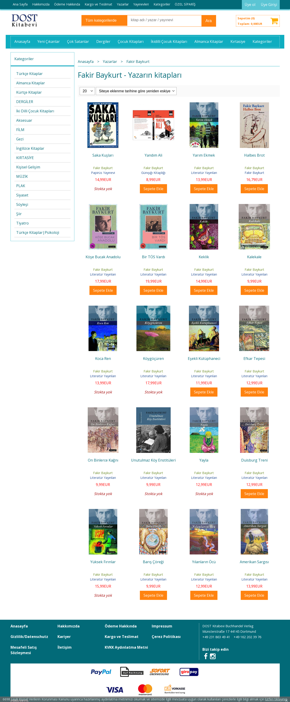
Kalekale (254, 256)
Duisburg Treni (254, 460)
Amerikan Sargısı (254, 561)
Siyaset (22, 195)
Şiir (19, 213)
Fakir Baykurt (103, 168)
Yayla (203, 460)
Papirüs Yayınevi (103, 172)
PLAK (20, 185)
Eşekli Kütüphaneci (204, 358)
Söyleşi (22, 204)
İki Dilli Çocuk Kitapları (35, 111)
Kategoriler (24, 58)
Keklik (204, 256)
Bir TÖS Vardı (153, 256)
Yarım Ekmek (204, 155)
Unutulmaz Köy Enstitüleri (153, 460)
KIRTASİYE (25, 157)
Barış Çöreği (153, 561)
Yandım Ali (153, 155)
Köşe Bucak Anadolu (103, 256)
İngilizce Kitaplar (30, 148)
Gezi (20, 139)
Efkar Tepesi (254, 358)
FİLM (20, 129)
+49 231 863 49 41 (216, 637)
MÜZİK (22, 176)
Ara (209, 20)
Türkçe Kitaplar (29, 73)
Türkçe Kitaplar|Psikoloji (37, 232)
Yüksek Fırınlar (103, 561)
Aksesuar (24, 120)
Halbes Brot (254, 155)
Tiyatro (22, 223)
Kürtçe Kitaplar (29, 92)
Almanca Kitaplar (30, 82)
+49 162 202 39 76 (247, 637)
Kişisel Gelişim (28, 167)
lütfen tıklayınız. (276, 699)
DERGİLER (24, 101)
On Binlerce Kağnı (103, 460)
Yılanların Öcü (204, 561)
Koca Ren (103, 358)
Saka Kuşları (102, 155)
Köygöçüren (153, 358)
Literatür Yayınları (204, 172)
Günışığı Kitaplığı (153, 172)
